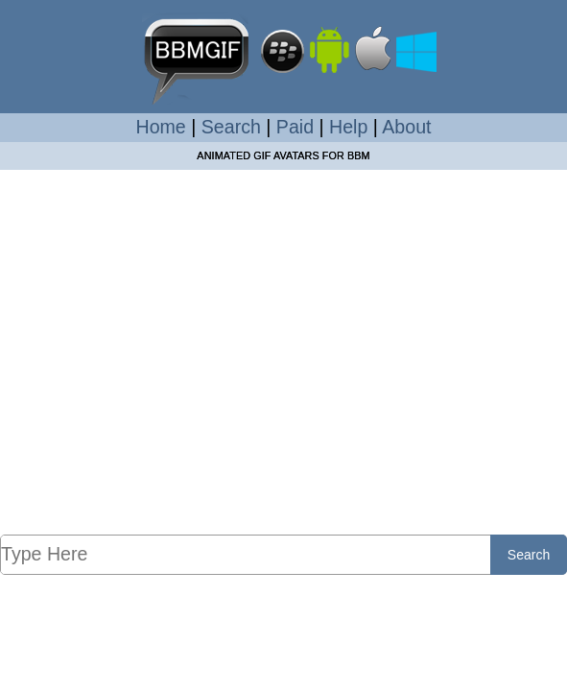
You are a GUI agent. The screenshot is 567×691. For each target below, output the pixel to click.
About (406, 126)
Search (231, 126)
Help (348, 126)
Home (161, 126)
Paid (295, 126)
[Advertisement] (283, 351)
